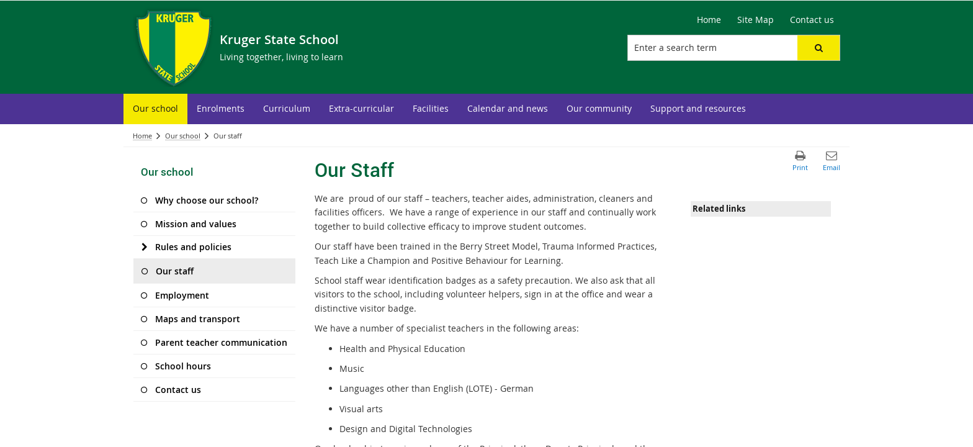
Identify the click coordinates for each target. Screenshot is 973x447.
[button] (818, 47)
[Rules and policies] (144, 247)
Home (709, 19)
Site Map (755, 19)
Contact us (812, 19)
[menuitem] (155, 109)
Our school (182, 135)
